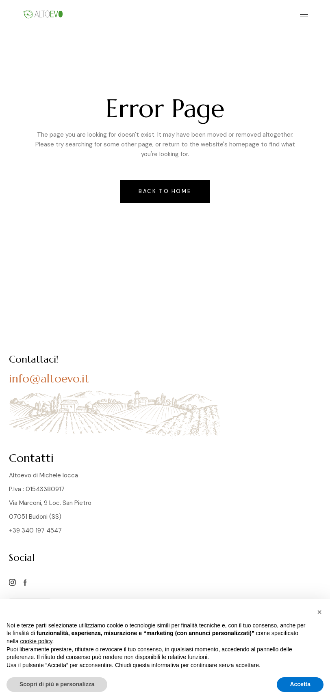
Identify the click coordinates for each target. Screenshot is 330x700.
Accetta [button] (300, 684)
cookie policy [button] (36, 641)
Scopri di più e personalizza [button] (57, 684)
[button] (319, 612)
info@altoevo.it (49, 378)
